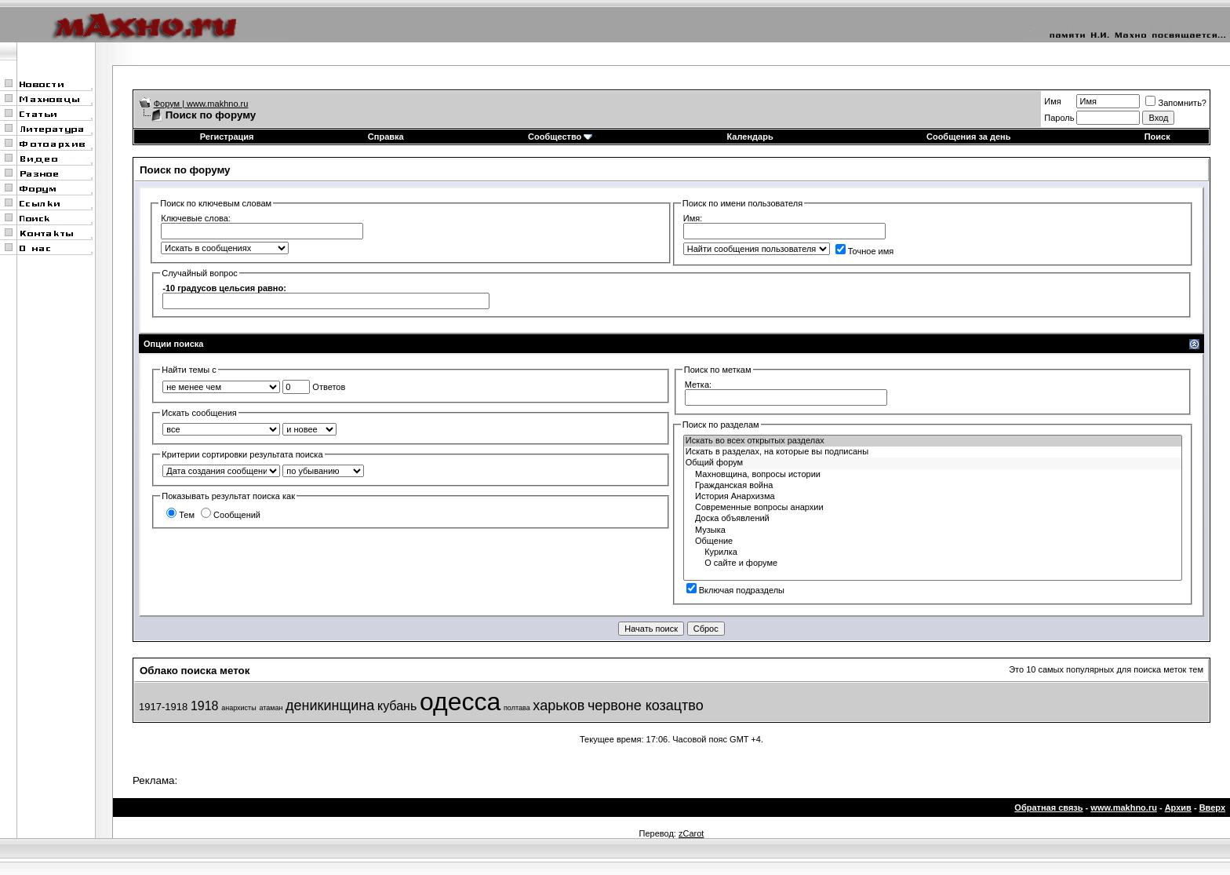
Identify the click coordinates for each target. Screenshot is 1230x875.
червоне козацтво (646, 705)
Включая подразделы (735, 590)
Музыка (932, 530)
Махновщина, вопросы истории (932, 474)
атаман (270, 708)
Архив (1178, 807)
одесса (460, 701)
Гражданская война (932, 485)
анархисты (239, 708)
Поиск (1157, 136)
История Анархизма (932, 496)
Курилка (932, 552)
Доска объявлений (932, 518)
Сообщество (560, 136)
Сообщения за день (968, 136)
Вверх (1212, 807)
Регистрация (227, 136)
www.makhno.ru (1123, 807)
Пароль (1059, 117)
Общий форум (932, 463)
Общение (932, 541)
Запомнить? (1175, 103)
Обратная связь (1048, 807)
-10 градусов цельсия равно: (224, 288)
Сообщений (230, 515)
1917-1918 (163, 707)
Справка (386, 136)
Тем (180, 515)
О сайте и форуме (932, 563)
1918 (205, 706)
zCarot (691, 833)
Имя (1052, 101)
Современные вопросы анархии (932, 507)
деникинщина (330, 705)
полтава (517, 708)
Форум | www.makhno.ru (201, 103)
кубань (397, 706)
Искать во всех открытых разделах (932, 441)
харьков (558, 705)
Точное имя (864, 251)
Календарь (750, 136)
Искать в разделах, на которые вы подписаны (932, 452)
